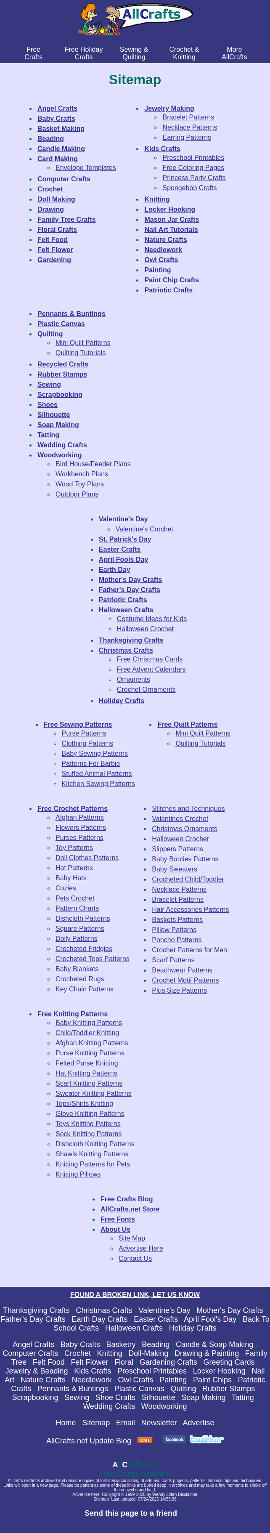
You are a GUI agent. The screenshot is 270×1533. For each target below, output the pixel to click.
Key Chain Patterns (85, 989)
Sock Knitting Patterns (89, 1133)
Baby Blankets (77, 968)
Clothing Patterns (88, 743)
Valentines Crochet (180, 818)
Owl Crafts (135, 1380)
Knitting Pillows (78, 1174)
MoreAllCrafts (234, 53)
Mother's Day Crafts (229, 1310)
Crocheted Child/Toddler (188, 879)
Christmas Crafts (104, 1310)
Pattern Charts (77, 908)
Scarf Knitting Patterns (89, 1083)
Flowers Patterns (81, 827)
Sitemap (96, 1423)
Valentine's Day (164, 1310)
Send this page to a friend (131, 1513)
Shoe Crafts (115, 1397)
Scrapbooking (35, 1397)
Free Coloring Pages (193, 167)
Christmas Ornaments (184, 828)
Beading (155, 1344)
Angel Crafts (33, 1344)
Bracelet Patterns (188, 117)
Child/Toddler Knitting (87, 1032)
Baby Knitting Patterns (89, 1022)
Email (125, 1423)
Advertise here (85, 1494)
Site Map (132, 1238)
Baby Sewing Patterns (95, 753)
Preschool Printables (193, 157)
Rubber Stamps (228, 1388)
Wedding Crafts (109, 1406)
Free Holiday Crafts (84, 53)
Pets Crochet (75, 898)
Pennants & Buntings (72, 1388)
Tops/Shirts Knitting (84, 1103)
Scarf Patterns (173, 960)
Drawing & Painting (207, 1353)
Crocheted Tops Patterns (93, 958)
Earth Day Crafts (99, 1319)
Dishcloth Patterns (83, 918)
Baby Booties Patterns (185, 859)
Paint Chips (212, 1380)
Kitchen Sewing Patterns (98, 783)
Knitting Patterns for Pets (93, 1164)
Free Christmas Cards (150, 659)
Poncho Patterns (176, 939)
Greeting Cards (229, 1362)
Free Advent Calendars (151, 669)
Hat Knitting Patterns (86, 1073)
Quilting (183, 1388)
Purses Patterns (79, 837)
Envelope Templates (86, 167)
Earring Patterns (186, 137)
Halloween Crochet (145, 628)
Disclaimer (188, 1494)
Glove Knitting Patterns (90, 1113)
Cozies (66, 888)
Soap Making (203, 1397)
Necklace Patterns (189, 127)
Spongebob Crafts (189, 187)
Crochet (77, 1353)
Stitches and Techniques (188, 808)
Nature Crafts (43, 1380)
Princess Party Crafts (193, 177)
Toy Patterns (74, 847)
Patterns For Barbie (91, 763)
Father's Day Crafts (32, 1319)
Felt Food (49, 1362)
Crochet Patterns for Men (189, 950)
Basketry (121, 1344)
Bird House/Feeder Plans (93, 464)
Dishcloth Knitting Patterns (95, 1144)
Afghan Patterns (80, 817)
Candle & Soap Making (214, 1344)
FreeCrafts (33, 53)
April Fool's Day (210, 1319)
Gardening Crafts (168, 1362)
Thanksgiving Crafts (36, 1310)
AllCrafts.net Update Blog (88, 1441)
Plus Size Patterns (179, 990)
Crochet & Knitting (184, 53)
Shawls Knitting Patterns (92, 1154)
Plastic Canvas (139, 1388)
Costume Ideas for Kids (152, 618)
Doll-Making (148, 1353)
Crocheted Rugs (80, 979)
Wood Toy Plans (80, 484)
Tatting (243, 1397)
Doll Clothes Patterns (87, 857)
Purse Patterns (84, 733)
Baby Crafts (80, 1344)
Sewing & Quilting (134, 53)
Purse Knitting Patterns (90, 1053)
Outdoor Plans (77, 494)
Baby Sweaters (174, 869)
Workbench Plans (82, 474)
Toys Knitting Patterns (88, 1123)
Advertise (198, 1423)
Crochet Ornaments (146, 689)
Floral (123, 1362)
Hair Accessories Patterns (190, 909)
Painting (173, 1380)
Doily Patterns (77, 938)
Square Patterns (80, 928)
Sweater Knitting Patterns (94, 1093)
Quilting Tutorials (81, 352)
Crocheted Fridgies (84, 948)
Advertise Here (141, 1248)
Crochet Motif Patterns (185, 980)
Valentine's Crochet (144, 529)
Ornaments (133, 679)
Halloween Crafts (134, 1328)
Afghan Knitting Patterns (92, 1043)
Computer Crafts (30, 1353)
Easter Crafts (156, 1319)
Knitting (109, 1353)
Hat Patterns (74, 867)
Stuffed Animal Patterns (97, 773)
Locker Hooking (219, 1371)
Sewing (76, 1397)
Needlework (92, 1380)
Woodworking (164, 1406)
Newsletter (159, 1423)
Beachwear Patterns (182, 970)
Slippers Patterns (177, 849)
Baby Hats (71, 878)
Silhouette (158, 1397)
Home (66, 1423)
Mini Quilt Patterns (83, 342)
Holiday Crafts (193, 1328)
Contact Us (135, 1258)
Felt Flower (89, 1362)
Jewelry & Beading (36, 1371)
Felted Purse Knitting (87, 1063)
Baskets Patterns (177, 919)
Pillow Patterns (174, 929)
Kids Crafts (92, 1371)
